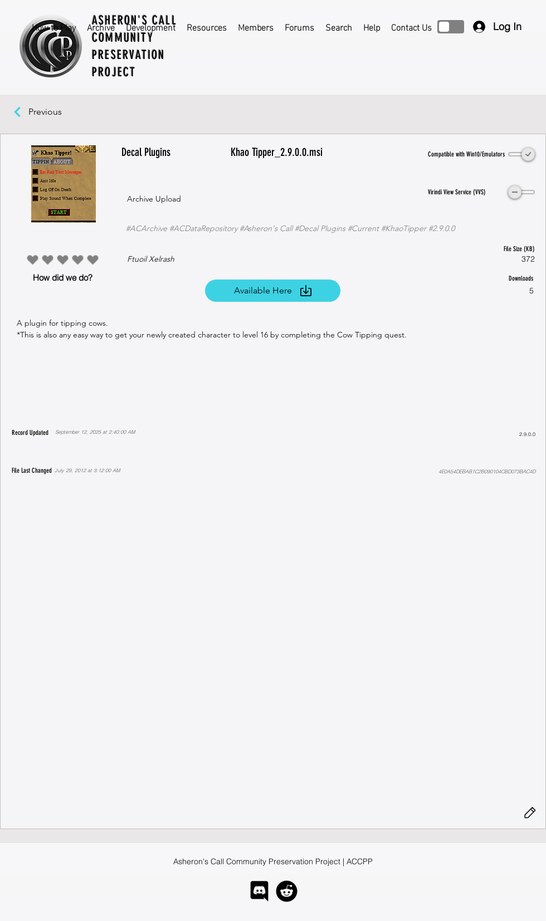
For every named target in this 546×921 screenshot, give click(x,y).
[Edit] (529, 813)
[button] (272, 648)
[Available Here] (272, 291)
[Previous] (51, 112)
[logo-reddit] (287, 891)
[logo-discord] (259, 891)
